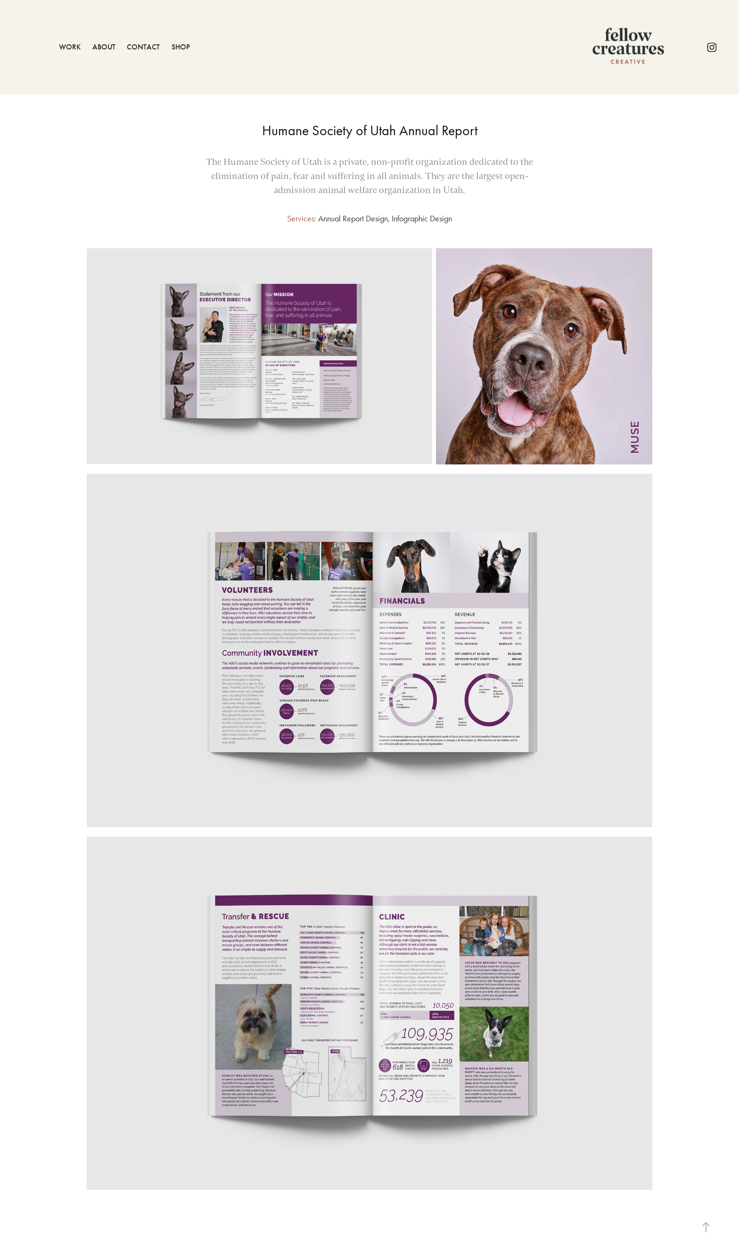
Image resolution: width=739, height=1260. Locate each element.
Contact (143, 46)
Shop (181, 46)
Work (70, 46)
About (103, 46)
